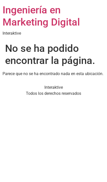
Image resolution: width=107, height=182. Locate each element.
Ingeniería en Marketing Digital (41, 16)
